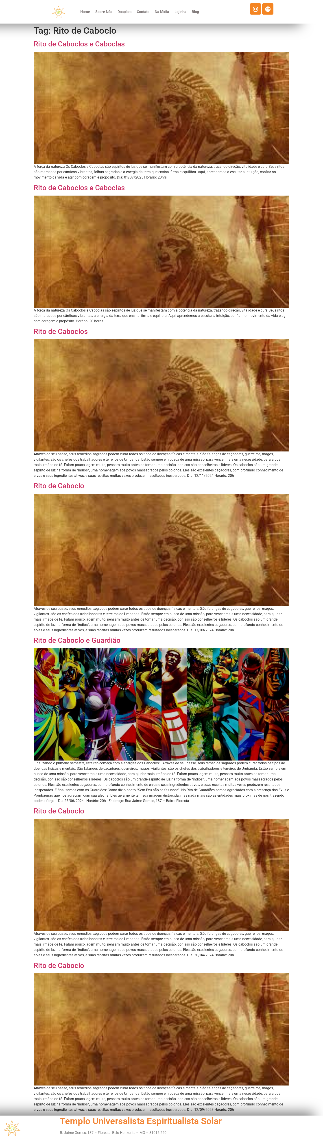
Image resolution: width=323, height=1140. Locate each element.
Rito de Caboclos (61, 331)
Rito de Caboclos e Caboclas (79, 44)
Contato (143, 12)
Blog (195, 12)
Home (85, 12)
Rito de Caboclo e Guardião (77, 640)
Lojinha (180, 12)
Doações (124, 12)
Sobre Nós (103, 12)
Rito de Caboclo (59, 486)
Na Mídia (162, 12)
